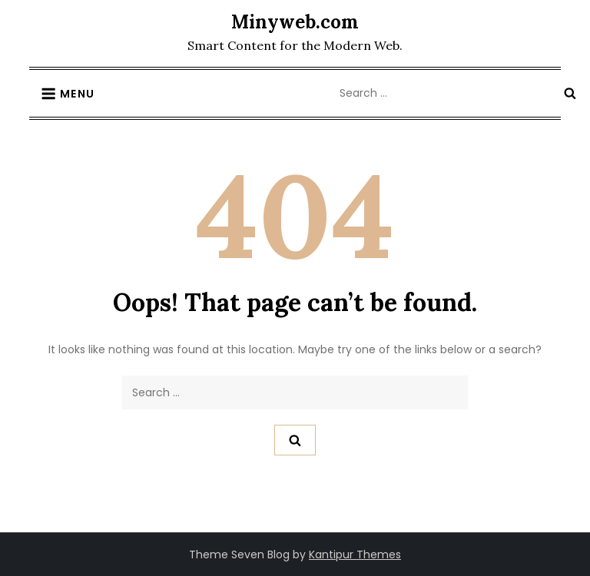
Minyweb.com (295, 22)
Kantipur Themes (355, 554)
